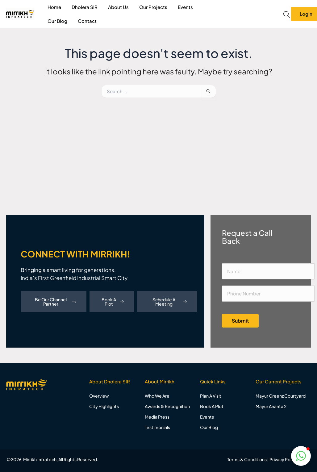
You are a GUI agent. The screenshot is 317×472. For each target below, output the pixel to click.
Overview (99, 396)
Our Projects (153, 7)
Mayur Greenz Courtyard (281, 396)
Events (185, 7)
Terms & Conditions (247, 459)
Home (54, 7)
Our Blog (57, 21)
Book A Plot (113, 302)
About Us (118, 7)
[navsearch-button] (287, 14)
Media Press (157, 417)
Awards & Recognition (167, 406)
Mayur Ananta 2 (271, 406)
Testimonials (157, 427)
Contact (87, 21)
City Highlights (104, 406)
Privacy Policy (283, 459)
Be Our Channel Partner (56, 302)
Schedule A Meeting (169, 302)
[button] (301, 456)
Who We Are (157, 396)
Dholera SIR (85, 7)
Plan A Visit (210, 396)
